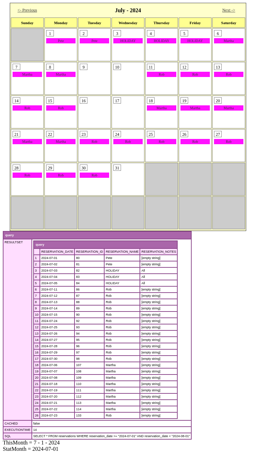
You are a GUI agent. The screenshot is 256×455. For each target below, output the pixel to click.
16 (36, 352)
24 (36, 403)
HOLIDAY (128, 41)
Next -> (228, 10)
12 (36, 327)
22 (36, 390)
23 (36, 396)
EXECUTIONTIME (17, 430)
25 (36, 409)
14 (36, 340)
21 (36, 384)
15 (36, 346)
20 (36, 377)
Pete (61, 41)
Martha (229, 41)
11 (36, 321)
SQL (8, 436)
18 (36, 365)
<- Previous (27, 10)
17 (36, 358)
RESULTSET (14, 242)
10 (36, 314)
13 (36, 333)
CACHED (11, 423)
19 (36, 371)
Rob (162, 74)
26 (36, 415)
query (9, 235)
